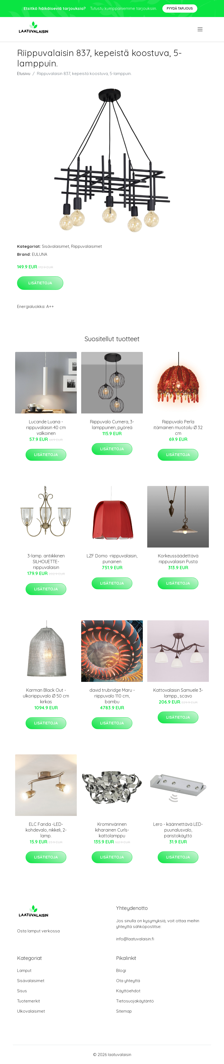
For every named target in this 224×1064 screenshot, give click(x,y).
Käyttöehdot (128, 990)
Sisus (22, 990)
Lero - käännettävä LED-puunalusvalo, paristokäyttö (178, 829)
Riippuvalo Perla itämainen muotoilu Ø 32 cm (178, 427)
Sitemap (124, 1011)
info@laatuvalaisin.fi (135, 938)
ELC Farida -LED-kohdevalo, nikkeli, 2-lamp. (46, 829)
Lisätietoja (40, 282)
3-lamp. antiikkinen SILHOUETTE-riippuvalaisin (46, 561)
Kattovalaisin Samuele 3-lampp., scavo (178, 693)
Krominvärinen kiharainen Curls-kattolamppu (112, 829)
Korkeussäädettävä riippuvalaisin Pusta (178, 558)
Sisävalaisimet (55, 246)
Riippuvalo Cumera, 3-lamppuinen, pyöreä (112, 424)
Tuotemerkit (28, 1001)
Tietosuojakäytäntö (135, 1001)
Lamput (24, 970)
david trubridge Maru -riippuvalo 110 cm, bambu (112, 695)
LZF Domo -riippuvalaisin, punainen (112, 558)
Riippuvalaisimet (86, 246)
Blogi (121, 970)
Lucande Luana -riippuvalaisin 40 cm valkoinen (46, 427)
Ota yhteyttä (128, 980)
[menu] (200, 29)
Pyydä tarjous (180, 8)
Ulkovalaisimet (31, 1011)
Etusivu (23, 73)
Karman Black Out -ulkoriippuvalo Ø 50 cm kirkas (46, 695)
